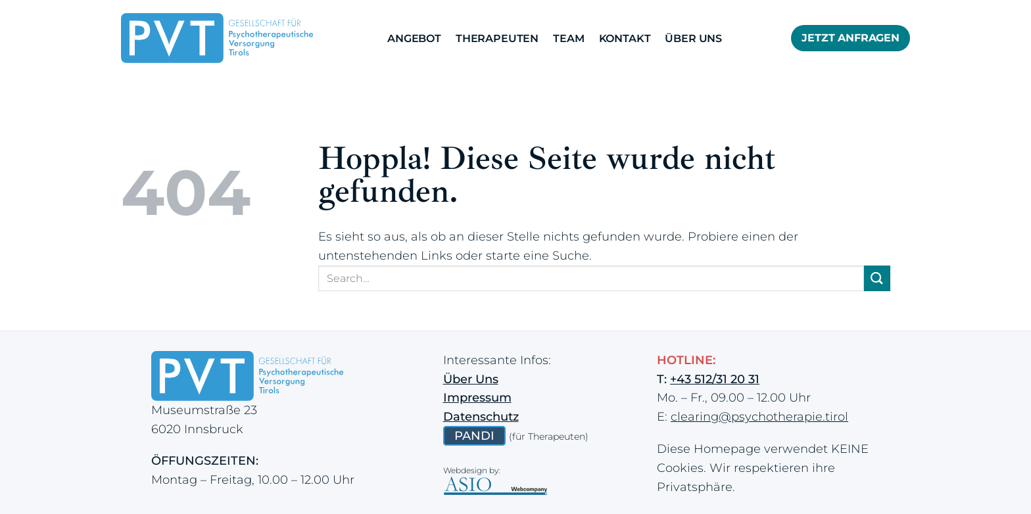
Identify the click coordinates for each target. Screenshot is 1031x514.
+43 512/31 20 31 (714, 379)
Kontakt (625, 38)
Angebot (414, 38)
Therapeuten (497, 38)
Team (568, 38)
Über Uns (693, 38)
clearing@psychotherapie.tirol (759, 416)
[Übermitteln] (877, 278)
